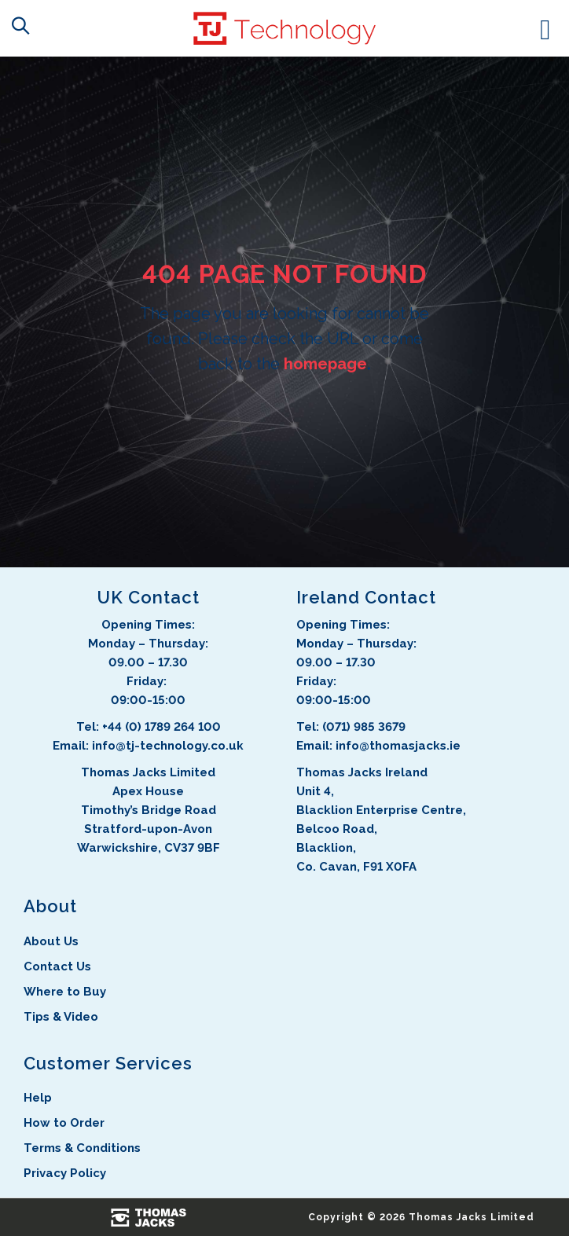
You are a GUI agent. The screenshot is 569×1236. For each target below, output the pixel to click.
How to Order (64, 1123)
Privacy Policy (65, 1173)
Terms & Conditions (82, 1148)
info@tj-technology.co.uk (168, 746)
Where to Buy (65, 992)
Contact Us (57, 966)
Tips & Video (61, 1017)
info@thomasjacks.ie (398, 746)
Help (38, 1098)
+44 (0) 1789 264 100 (161, 727)
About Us (51, 941)
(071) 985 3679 (364, 727)
